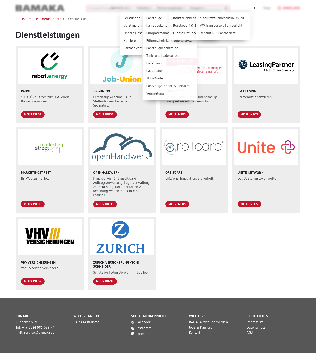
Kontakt (194, 332)
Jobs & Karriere (200, 327)
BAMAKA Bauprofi (86, 322)
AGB (250, 332)
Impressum (255, 322)
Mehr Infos (32, 114)
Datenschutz (256, 327)
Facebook (141, 322)
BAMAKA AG (120, 8)
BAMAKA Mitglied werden (208, 322)
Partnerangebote (170, 8)
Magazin (196, 8)
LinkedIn (140, 334)
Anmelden (288, 8)
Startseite (23, 18)
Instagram (141, 328)
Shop (267, 8)
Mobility (143, 8)
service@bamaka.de (39, 332)
